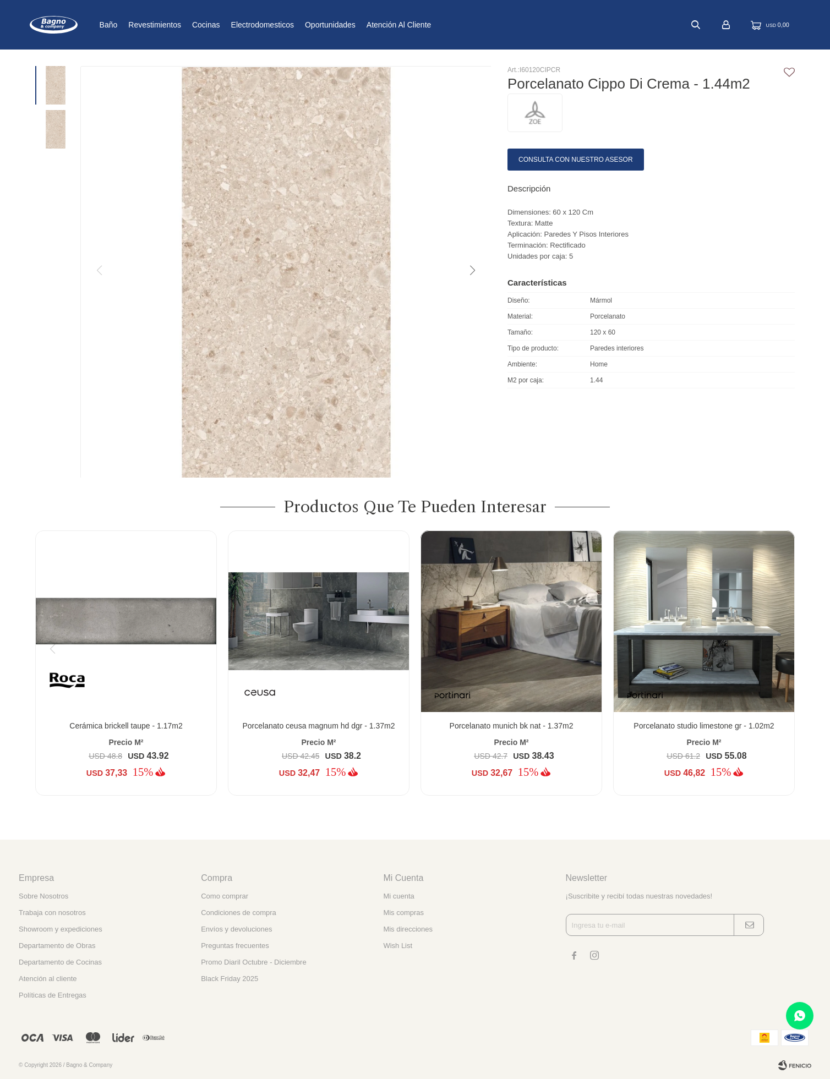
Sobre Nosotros (43, 896)
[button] (472, 271)
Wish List (397, 945)
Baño (144, 24)
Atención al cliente (435, 24)
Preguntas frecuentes (235, 945)
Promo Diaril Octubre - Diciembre (253, 962)
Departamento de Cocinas (60, 962)
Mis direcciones (408, 929)
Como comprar (224, 896)
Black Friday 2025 (229, 978)
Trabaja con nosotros (52, 912)
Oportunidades (366, 24)
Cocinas (242, 24)
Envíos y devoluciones (236, 929)
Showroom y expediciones (60, 929)
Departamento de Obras (57, 945)
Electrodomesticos (298, 24)
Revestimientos (191, 24)
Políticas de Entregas (52, 995)
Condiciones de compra (238, 912)
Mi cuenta (398, 896)
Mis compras (403, 912)
